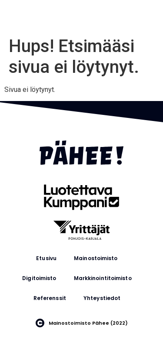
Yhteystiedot (101, 298)
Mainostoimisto (95, 258)
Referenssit (49, 298)
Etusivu (46, 258)
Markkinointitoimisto (103, 278)
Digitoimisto (39, 278)
